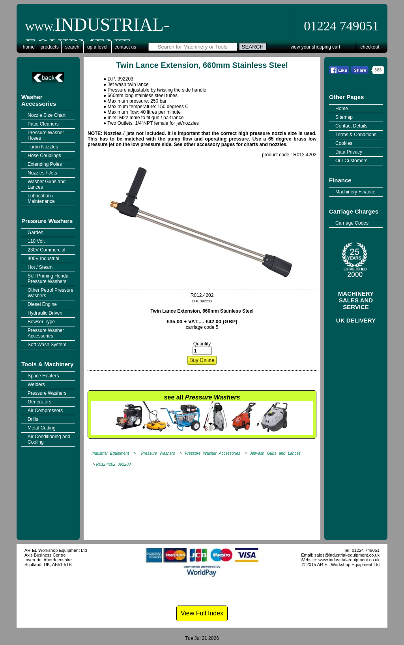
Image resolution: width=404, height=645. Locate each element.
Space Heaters (43, 376)
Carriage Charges (353, 211)
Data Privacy (348, 152)
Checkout (370, 47)
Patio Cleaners (43, 124)
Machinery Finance (355, 192)
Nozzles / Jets (42, 173)
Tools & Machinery (47, 364)
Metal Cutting (42, 428)
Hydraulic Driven (45, 313)
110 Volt (36, 241)
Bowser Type (41, 321)
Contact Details (351, 126)
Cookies (343, 143)
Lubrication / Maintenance (41, 198)
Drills (33, 419)
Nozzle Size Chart (46, 115)
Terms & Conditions (355, 134)
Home (29, 47)
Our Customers (351, 160)
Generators (39, 402)
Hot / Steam (40, 267)
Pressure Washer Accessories (46, 333)
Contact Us (125, 47)
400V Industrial (43, 258)
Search (72, 47)
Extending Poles (45, 164)
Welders (36, 384)
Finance (340, 180)
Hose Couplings (44, 155)
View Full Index (202, 613)
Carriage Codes (351, 223)
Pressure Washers (47, 221)
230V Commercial (46, 250)
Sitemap (344, 117)
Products (50, 47)
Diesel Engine (42, 304)
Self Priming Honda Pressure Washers (48, 278)
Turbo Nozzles (43, 147)
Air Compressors (45, 410)
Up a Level (97, 47)
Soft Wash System (47, 344)
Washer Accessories (38, 100)
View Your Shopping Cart (315, 47)
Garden (35, 232)
